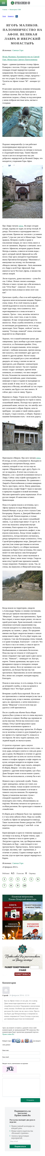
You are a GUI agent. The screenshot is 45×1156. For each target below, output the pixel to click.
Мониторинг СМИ (15, 9)
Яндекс (22, 1041)
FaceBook (14, 1041)
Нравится (11, 16)
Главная (4, 9)
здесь (21, 226)
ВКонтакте (18, 1041)
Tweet (4, 16)
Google (31, 1041)
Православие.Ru (8, 1034)
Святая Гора (17, 50)
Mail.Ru (27, 1041)
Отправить (30, 1100)
